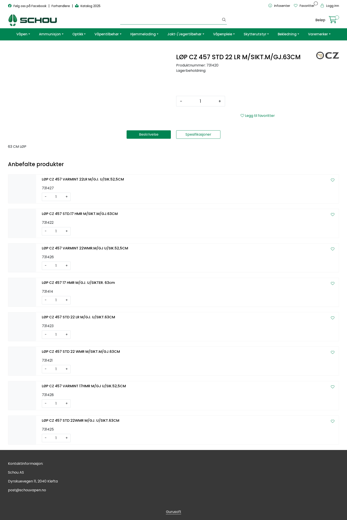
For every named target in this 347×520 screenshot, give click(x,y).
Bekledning (287, 34)
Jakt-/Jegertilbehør (184, 34)
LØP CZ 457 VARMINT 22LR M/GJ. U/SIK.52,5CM (83, 179)
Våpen (21, 34)
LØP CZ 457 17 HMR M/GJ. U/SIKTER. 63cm (78, 282)
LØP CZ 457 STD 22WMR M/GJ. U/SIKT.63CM (80, 420)
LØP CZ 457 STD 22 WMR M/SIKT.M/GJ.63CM (81, 351)
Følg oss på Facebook (27, 6)
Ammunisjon (50, 34)
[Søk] (171, 20)
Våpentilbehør (106, 34)
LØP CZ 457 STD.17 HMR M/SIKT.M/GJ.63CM (80, 213)
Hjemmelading (143, 34)
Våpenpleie (222, 34)
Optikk (77, 34)
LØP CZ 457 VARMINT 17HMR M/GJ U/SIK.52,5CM (84, 386)
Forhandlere (61, 6)
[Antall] (200, 101)
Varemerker (318, 34)
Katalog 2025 (87, 6)
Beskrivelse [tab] (148, 134)
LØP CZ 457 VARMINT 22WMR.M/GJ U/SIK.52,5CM (85, 248)
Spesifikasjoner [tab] (198, 134)
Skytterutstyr (255, 34)
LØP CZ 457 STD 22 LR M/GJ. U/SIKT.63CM (78, 317)
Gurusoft (173, 511)
